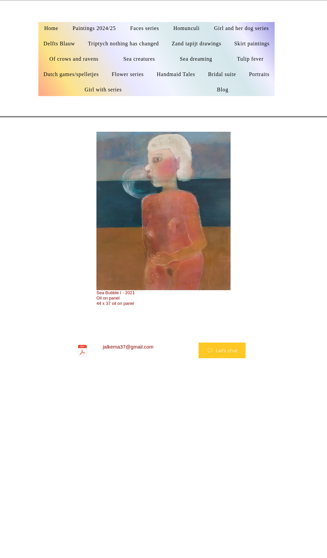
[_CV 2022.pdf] (82, 351)
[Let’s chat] (222, 350)
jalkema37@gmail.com (128, 347)
